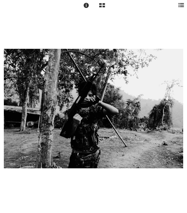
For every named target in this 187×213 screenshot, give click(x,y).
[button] (86, 5)
